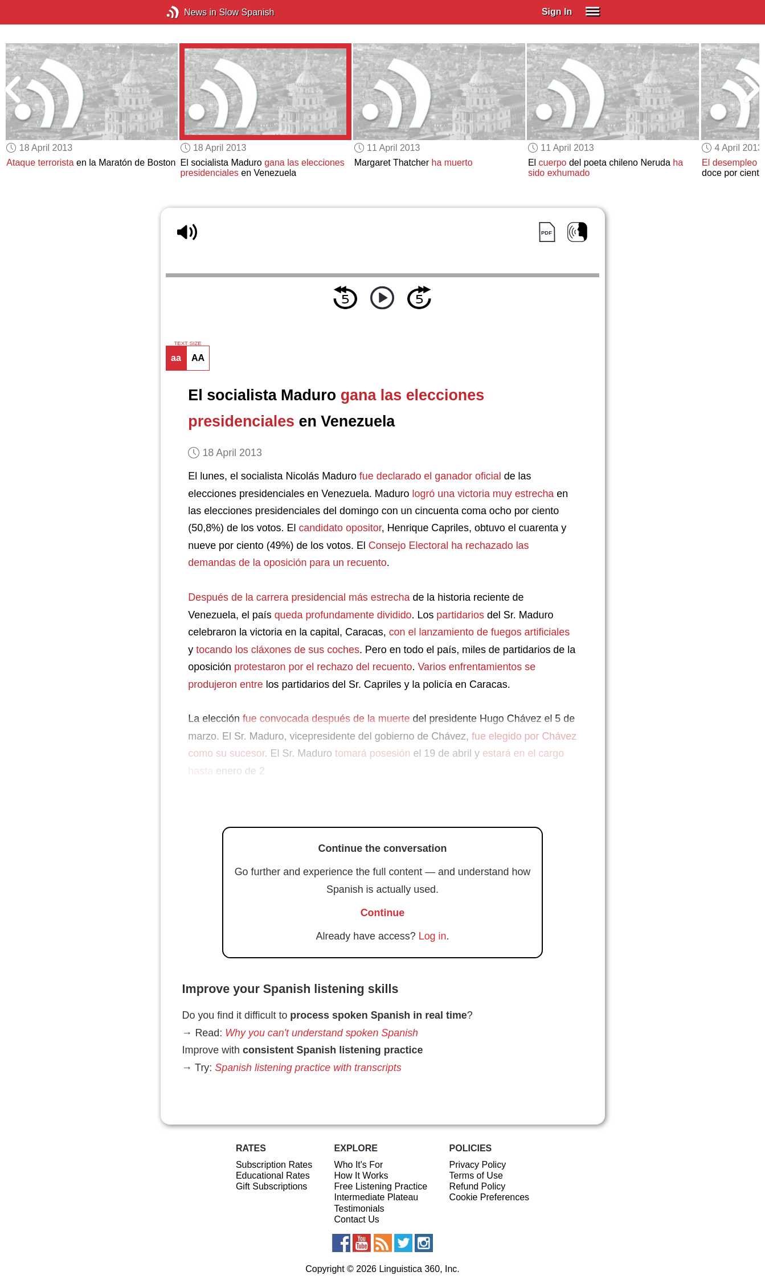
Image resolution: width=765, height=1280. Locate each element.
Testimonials (359, 1208)
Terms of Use (476, 1175)
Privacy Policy (477, 1165)
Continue (383, 912)
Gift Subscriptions (271, 1186)
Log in (433, 936)
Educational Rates (273, 1175)
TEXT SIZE (187, 343)
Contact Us (356, 1219)
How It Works (361, 1175)
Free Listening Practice (381, 1186)
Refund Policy (477, 1186)
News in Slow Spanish (190, 12)
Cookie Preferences (489, 1197)
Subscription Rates (274, 1165)
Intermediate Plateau (376, 1197)
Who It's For (358, 1165)
